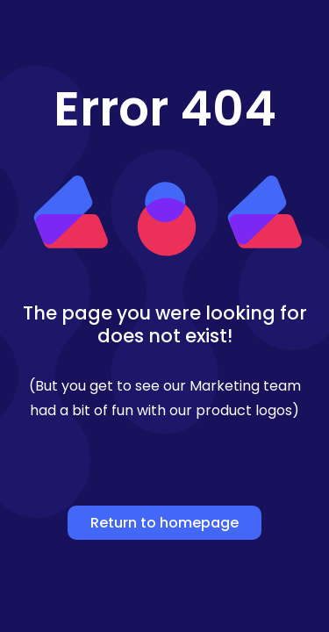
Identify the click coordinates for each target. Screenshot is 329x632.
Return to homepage (164, 523)
